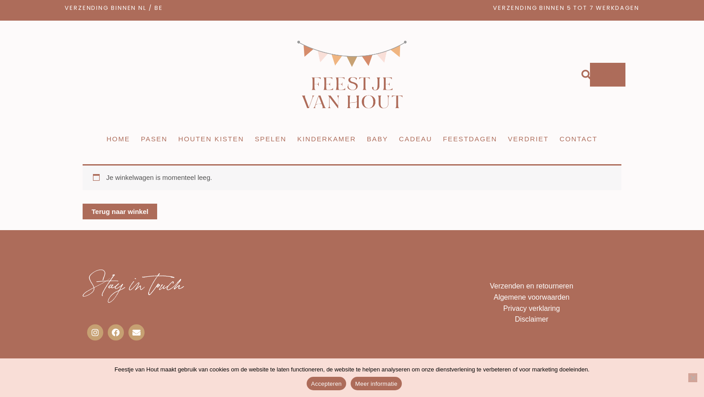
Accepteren (326, 383)
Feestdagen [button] (470, 139)
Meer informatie (376, 383)
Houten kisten (211, 139)
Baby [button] (377, 139)
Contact (578, 139)
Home (118, 139)
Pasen (154, 139)
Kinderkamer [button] (326, 139)
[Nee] (692, 377)
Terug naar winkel (120, 211)
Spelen (270, 139)
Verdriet (528, 139)
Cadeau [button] (415, 139)
